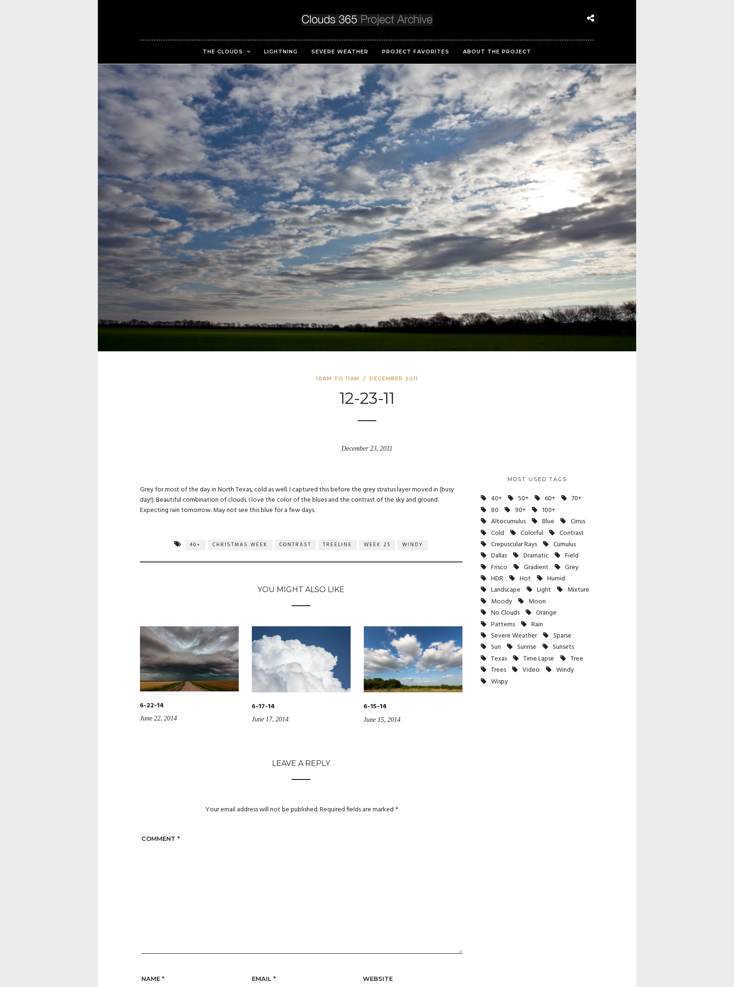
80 (495, 510)
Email (264, 978)
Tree (577, 658)
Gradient (536, 567)
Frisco (499, 567)
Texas (499, 658)
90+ (520, 510)
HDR (497, 578)
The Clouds (223, 51)
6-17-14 (263, 706)
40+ (195, 545)
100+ (548, 510)
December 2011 (393, 378)
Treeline (337, 545)
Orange (546, 613)
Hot (525, 578)
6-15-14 (375, 706)
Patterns (503, 624)
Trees (498, 670)
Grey (572, 567)
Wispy (499, 681)
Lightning (281, 51)
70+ (576, 498)
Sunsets (563, 647)
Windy (412, 545)
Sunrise (526, 647)
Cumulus (564, 544)
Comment (160, 838)
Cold (497, 533)
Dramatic (536, 555)
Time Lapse (538, 658)
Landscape (506, 590)
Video (531, 670)
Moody (501, 601)
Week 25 (377, 545)
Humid (556, 578)
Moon (537, 601)
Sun (496, 647)
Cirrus (578, 521)
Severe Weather (339, 51)
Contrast (295, 545)
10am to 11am (338, 378)
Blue (548, 521)
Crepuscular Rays (514, 544)
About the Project (497, 51)
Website (378, 978)
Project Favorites (415, 51)
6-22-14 (152, 705)
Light (544, 590)
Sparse (562, 636)
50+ (523, 498)
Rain (537, 624)
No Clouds (505, 613)
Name (152, 978)
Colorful (532, 533)
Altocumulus (508, 521)
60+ (550, 498)
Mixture (578, 590)
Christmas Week (240, 545)
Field (572, 555)
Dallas (499, 555)
